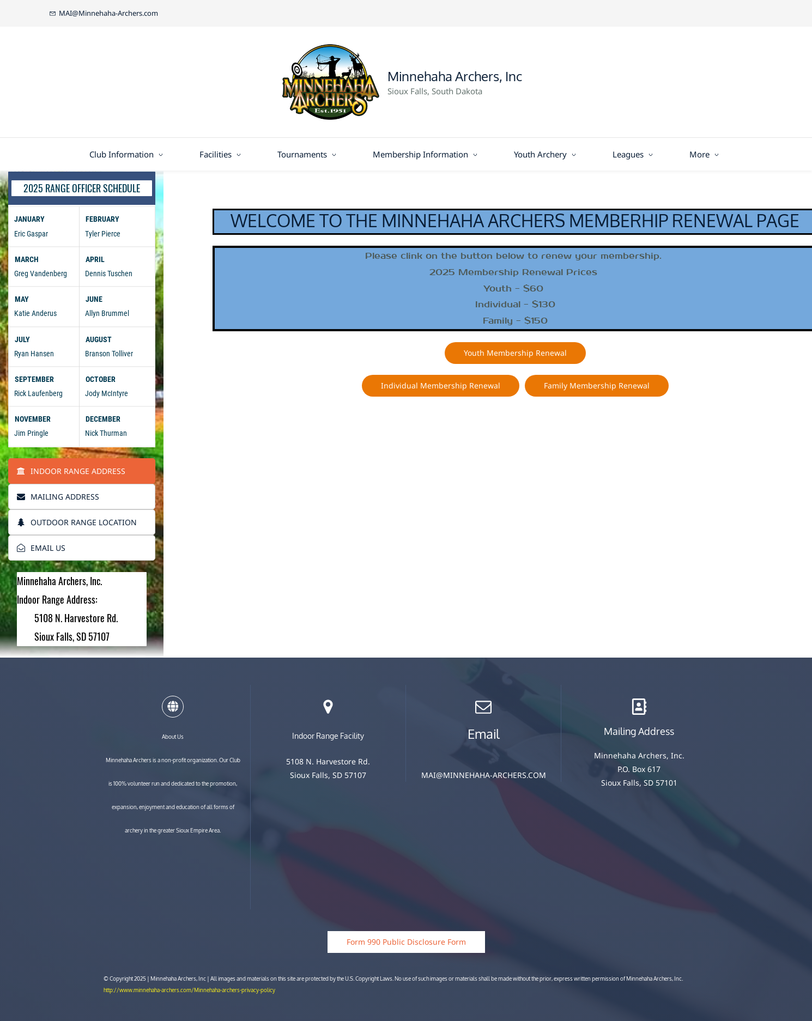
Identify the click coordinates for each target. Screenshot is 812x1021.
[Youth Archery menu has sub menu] (547, 154)
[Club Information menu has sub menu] (128, 154)
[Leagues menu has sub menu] (635, 154)
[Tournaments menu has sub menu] (308, 154)
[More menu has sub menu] (706, 154)
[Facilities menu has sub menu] (222, 154)
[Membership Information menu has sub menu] (427, 154)
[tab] (81, 471)
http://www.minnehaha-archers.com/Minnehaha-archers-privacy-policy (189, 990)
